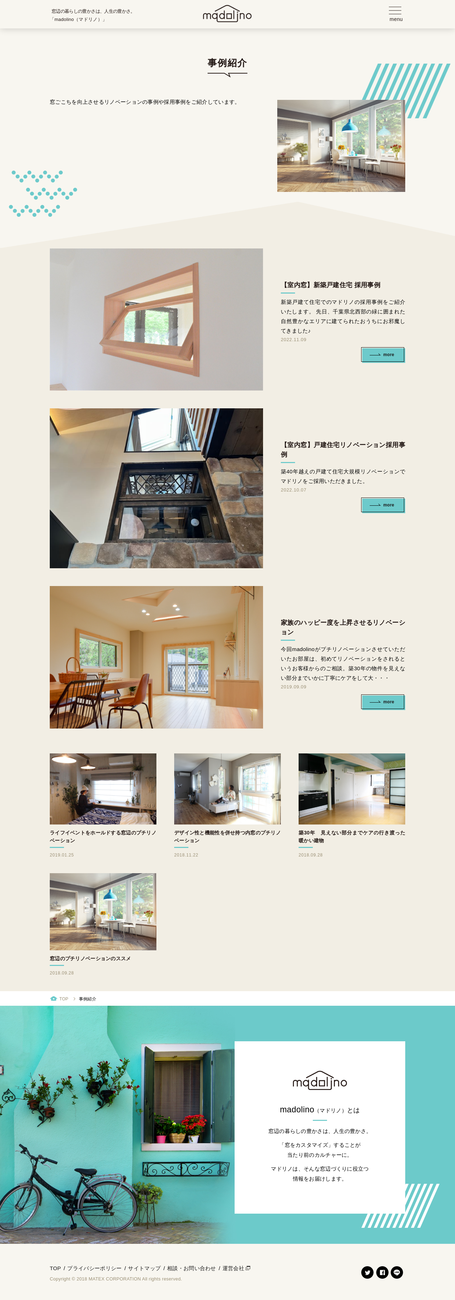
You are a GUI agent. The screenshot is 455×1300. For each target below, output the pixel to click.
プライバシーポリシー (94, 1271)
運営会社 (233, 1271)
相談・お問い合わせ (191, 1271)
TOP (63, 1001)
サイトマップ (144, 1271)
